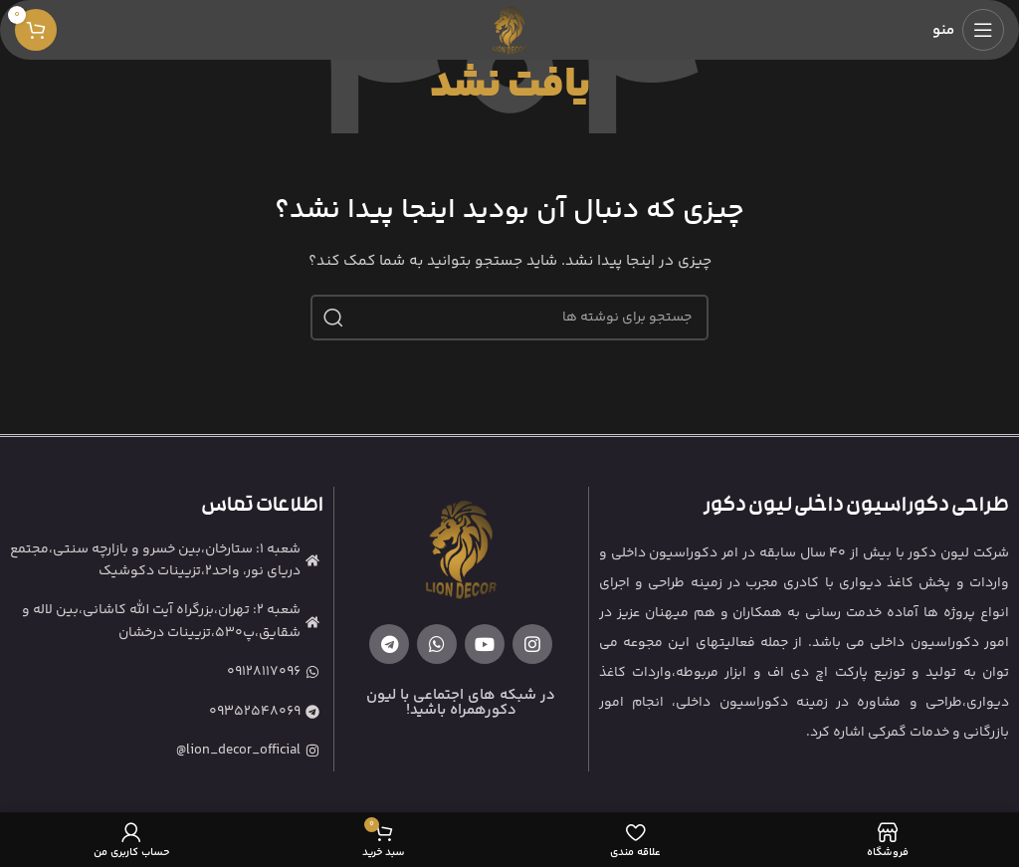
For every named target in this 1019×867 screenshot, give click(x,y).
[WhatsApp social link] (437, 644)
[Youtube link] (485, 644)
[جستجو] (509, 317)
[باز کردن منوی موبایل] (968, 30)
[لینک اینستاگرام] (532, 644)
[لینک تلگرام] (389, 644)
